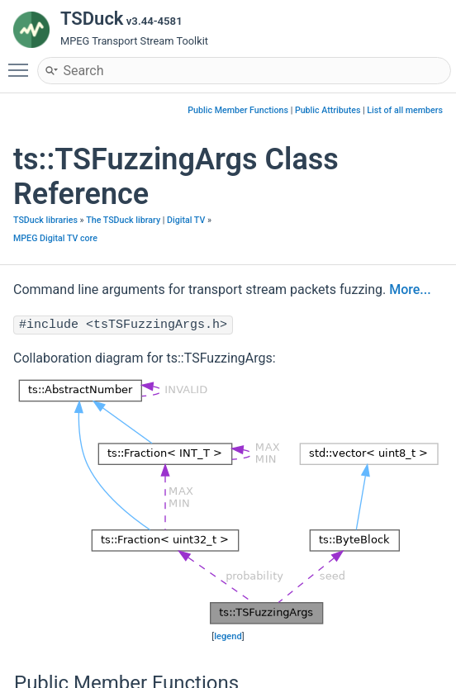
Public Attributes (328, 110)
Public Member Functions (238, 110)
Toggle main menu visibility (22, 63)
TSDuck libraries (45, 220)
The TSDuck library (123, 220)
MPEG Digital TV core (55, 238)
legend (228, 636)
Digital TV (186, 220)
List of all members (405, 110)
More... (409, 289)
